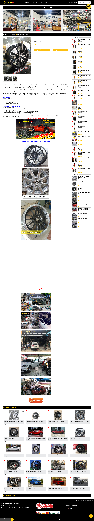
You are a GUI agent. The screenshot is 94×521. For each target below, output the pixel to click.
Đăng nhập (71, 2)
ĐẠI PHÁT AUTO (34, 2)
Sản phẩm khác (52, 519)
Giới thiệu (36, 519)
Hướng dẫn (42, 519)
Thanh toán (47, 519)
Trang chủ (26, 2)
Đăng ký (75, 2)
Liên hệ (45, 2)
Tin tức (40, 2)
